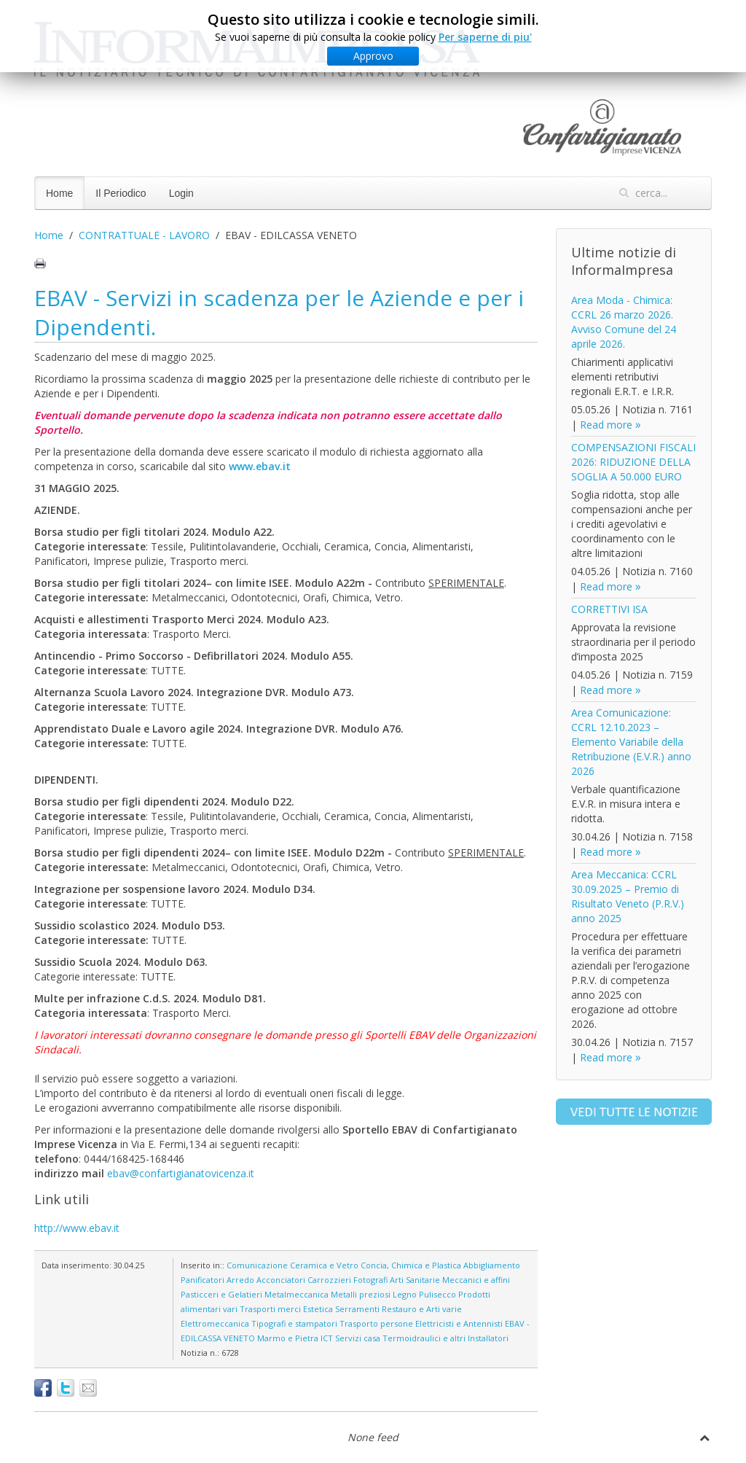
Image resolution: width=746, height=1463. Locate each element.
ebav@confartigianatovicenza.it (180, 1173)
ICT (327, 1338)
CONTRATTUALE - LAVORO (144, 235)
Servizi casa (357, 1338)
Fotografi (370, 1279)
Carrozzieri (329, 1279)
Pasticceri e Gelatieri (221, 1294)
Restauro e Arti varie (422, 1308)
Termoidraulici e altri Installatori (445, 1338)
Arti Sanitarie (415, 1279)
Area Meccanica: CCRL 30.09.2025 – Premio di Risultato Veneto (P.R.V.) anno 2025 (627, 896)
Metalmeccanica (296, 1294)
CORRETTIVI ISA (609, 609)
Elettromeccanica (215, 1323)
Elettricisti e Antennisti (459, 1323)
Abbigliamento (491, 1265)
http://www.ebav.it (76, 1228)
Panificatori (202, 1279)
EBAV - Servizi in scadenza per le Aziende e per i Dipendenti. (279, 312)
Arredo (240, 1279)
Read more (606, 425)
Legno (405, 1294)
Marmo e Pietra (287, 1338)
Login (181, 193)
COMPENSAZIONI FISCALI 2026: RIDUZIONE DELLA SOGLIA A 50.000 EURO (633, 461)
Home (59, 193)
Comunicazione (257, 1265)
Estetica (318, 1308)
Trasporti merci (270, 1308)
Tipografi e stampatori (294, 1323)
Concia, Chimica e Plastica (411, 1265)
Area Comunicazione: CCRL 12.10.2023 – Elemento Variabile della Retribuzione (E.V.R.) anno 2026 (631, 742)
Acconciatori (280, 1279)
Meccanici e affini (476, 1279)
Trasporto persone (376, 1323)
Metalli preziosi (360, 1294)
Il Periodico (120, 193)
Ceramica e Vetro (324, 1265)
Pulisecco (437, 1294)
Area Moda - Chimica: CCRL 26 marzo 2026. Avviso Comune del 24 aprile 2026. (623, 322)
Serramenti (357, 1308)
